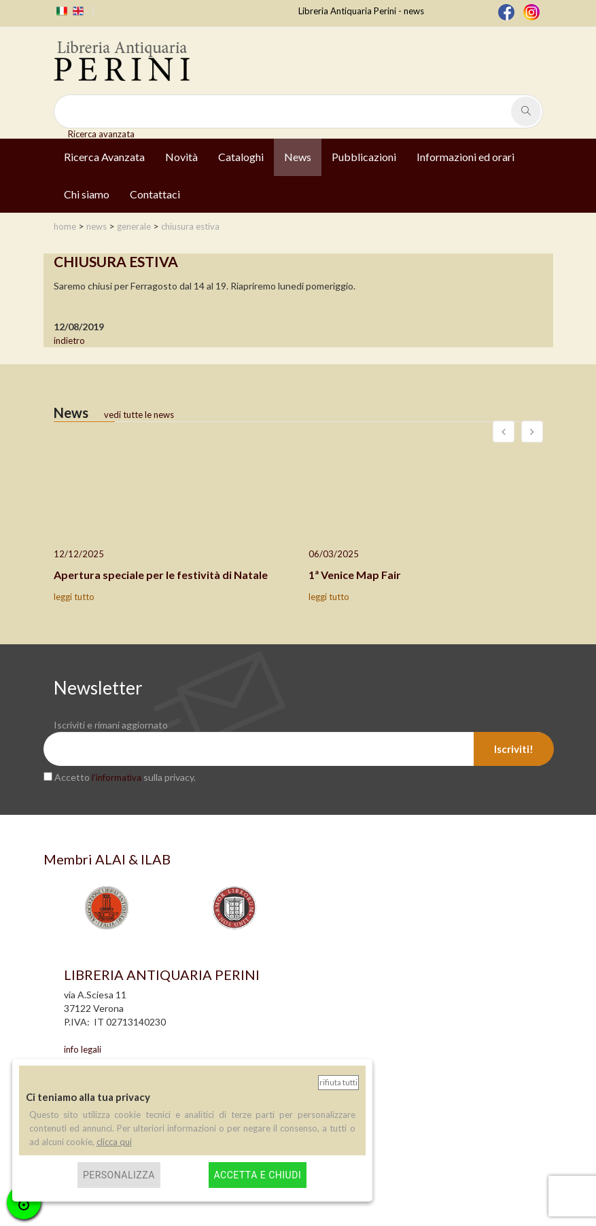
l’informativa (116, 777)
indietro (69, 340)
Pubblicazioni (364, 156)
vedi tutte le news (139, 414)
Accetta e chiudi (258, 1175)
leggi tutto (74, 596)
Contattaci (155, 194)
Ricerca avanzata (101, 133)
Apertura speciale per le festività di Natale (161, 574)
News (297, 156)
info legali (82, 1049)
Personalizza (118, 1175)
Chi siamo (86, 194)
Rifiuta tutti (338, 1082)
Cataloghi (241, 156)
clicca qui (114, 1141)
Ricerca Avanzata (104, 156)
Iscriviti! (513, 749)
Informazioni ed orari (465, 156)
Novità (181, 156)
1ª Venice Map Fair (355, 574)
